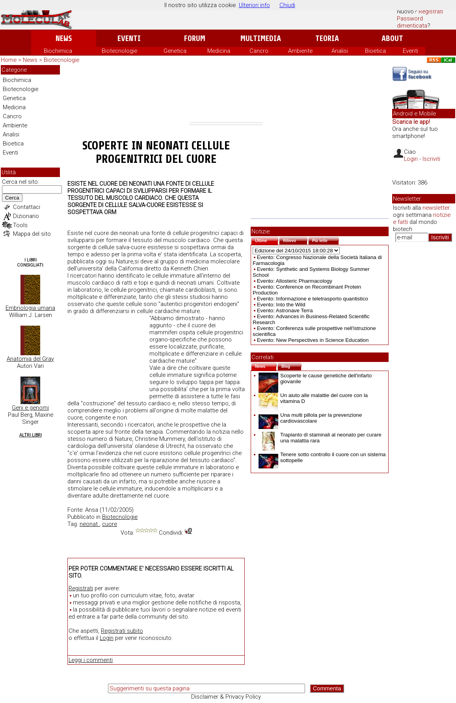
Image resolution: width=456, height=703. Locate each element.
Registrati (431, 11)
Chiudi (287, 5)
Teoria (327, 38)
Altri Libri (30, 435)
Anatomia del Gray (30, 358)
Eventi (129, 38)
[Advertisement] (226, 93)
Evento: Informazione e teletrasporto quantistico (312, 299)
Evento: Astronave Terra (285, 310)
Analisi (339, 50)
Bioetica (375, 50)
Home (9, 59)
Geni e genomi (30, 407)
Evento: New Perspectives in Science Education (313, 340)
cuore (109, 524)
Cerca (12, 198)
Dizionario (26, 216)
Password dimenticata (412, 22)
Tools (20, 225)
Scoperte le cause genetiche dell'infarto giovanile (315, 378)
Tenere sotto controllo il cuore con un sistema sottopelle (322, 457)
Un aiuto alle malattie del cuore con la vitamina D (313, 398)
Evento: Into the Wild (281, 305)
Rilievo (295, 240)
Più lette (325, 240)
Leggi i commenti (91, 660)
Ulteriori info (254, 5)
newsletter (436, 207)
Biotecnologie (119, 50)
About (392, 38)
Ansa (91, 509)
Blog (291, 366)
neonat (89, 524)
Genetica (175, 50)
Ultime (266, 240)
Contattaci (26, 207)
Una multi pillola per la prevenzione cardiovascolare (310, 418)
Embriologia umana (30, 307)
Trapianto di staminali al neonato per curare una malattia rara (320, 438)
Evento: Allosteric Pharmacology (294, 281)
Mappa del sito (32, 233)
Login (107, 637)
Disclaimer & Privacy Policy (226, 696)
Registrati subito (122, 630)
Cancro (258, 50)
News (64, 38)
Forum (194, 38)
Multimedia (260, 38)
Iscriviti (431, 158)
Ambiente (300, 50)
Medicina (218, 50)
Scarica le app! (411, 121)
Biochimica (58, 50)
